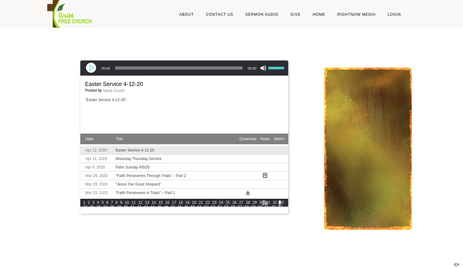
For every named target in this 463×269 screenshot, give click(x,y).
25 (228, 202)
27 (241, 202)
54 (220, 207)
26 (234, 202)
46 (166, 207)
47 (173, 207)
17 (174, 202)
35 (92, 207)
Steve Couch (114, 91)
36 (99, 207)
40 (125, 207)
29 (255, 202)
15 (160, 202)
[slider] (179, 68)
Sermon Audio (261, 14)
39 (119, 207)
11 (134, 202)
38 (112, 207)
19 (187, 202)
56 (233, 207)
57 (240, 207)
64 (85, 211)
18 (181, 202)
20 (194, 202)
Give (295, 14)
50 (193, 207)
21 (201, 202)
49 (186, 207)
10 (127, 202)
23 (214, 202)
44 (153, 207)
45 (159, 207)
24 (221, 202)
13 (147, 202)
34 (85, 207)
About (186, 14)
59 (253, 207)
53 (213, 207)
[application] (184, 68)
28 (248, 202)
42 (139, 207)
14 (154, 202)
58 (247, 207)
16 (167, 202)
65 (92, 211)
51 (199, 207)
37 (105, 207)
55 (227, 207)
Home (319, 14)
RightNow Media (356, 14)
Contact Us (219, 14)
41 (132, 207)
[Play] (92, 68)
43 (146, 207)
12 (140, 202)
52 (206, 207)
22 (208, 202)
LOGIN (394, 14)
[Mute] (263, 68)
